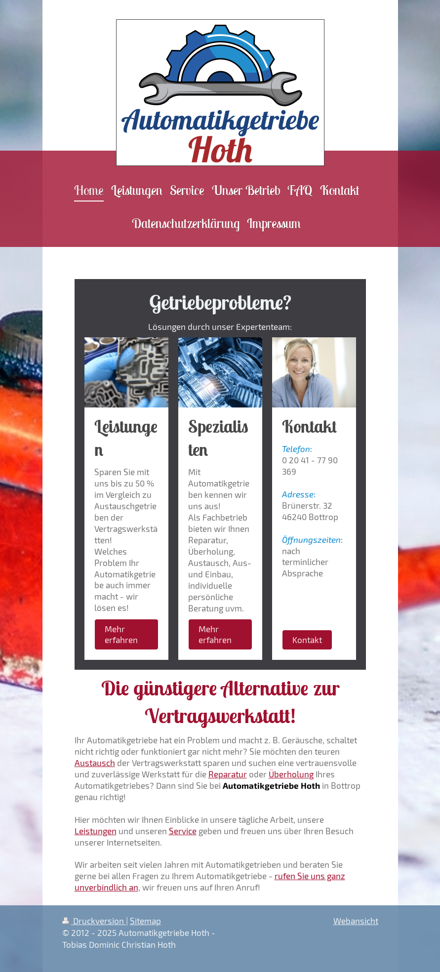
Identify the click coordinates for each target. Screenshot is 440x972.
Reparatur (227, 774)
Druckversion (94, 921)
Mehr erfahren (121, 634)
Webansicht (355, 921)
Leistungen (96, 831)
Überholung (291, 774)
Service (183, 831)
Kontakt (307, 640)
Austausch (95, 763)
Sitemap (145, 921)
